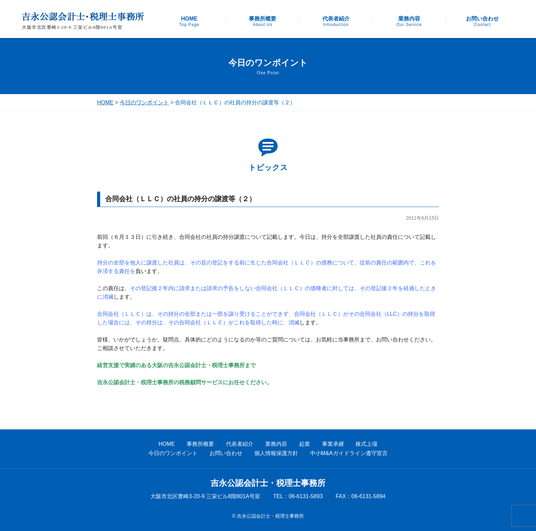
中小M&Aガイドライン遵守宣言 (349, 453)
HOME (189, 21)
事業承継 (333, 444)
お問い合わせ (482, 21)
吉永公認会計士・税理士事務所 (268, 483)
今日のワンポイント (144, 102)
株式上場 (366, 444)
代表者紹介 (336, 21)
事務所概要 (262, 21)
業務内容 (409, 21)
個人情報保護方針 (276, 453)
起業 (304, 444)
